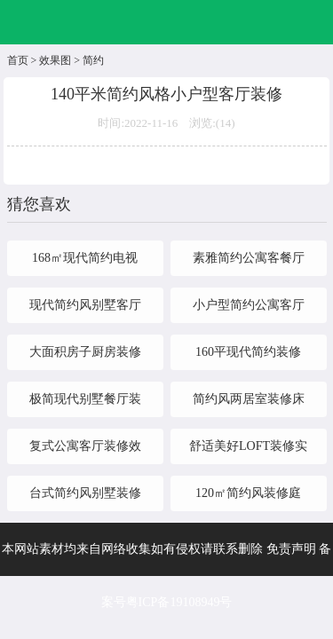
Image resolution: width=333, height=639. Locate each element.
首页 (17, 60)
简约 (93, 60)
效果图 (55, 60)
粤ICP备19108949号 (179, 602)
